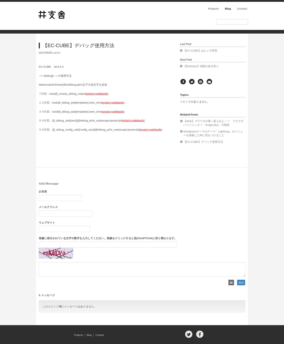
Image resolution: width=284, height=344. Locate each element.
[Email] (209, 81)
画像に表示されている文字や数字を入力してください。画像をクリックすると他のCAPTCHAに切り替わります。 (108, 238)
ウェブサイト (47, 222)
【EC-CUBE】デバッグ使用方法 (203, 141)
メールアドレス (48, 207)
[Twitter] (192, 81)
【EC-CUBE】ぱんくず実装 (200, 50)
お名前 (43, 191)
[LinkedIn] (200, 81)
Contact (242, 8)
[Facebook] (183, 81)
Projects (213, 8)
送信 (241, 282)
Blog (228, 8)
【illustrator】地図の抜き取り (201, 66)
